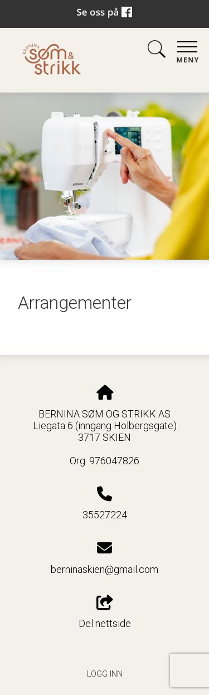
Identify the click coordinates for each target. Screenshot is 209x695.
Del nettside (105, 612)
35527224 (104, 515)
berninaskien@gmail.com (104, 569)
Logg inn (105, 674)
